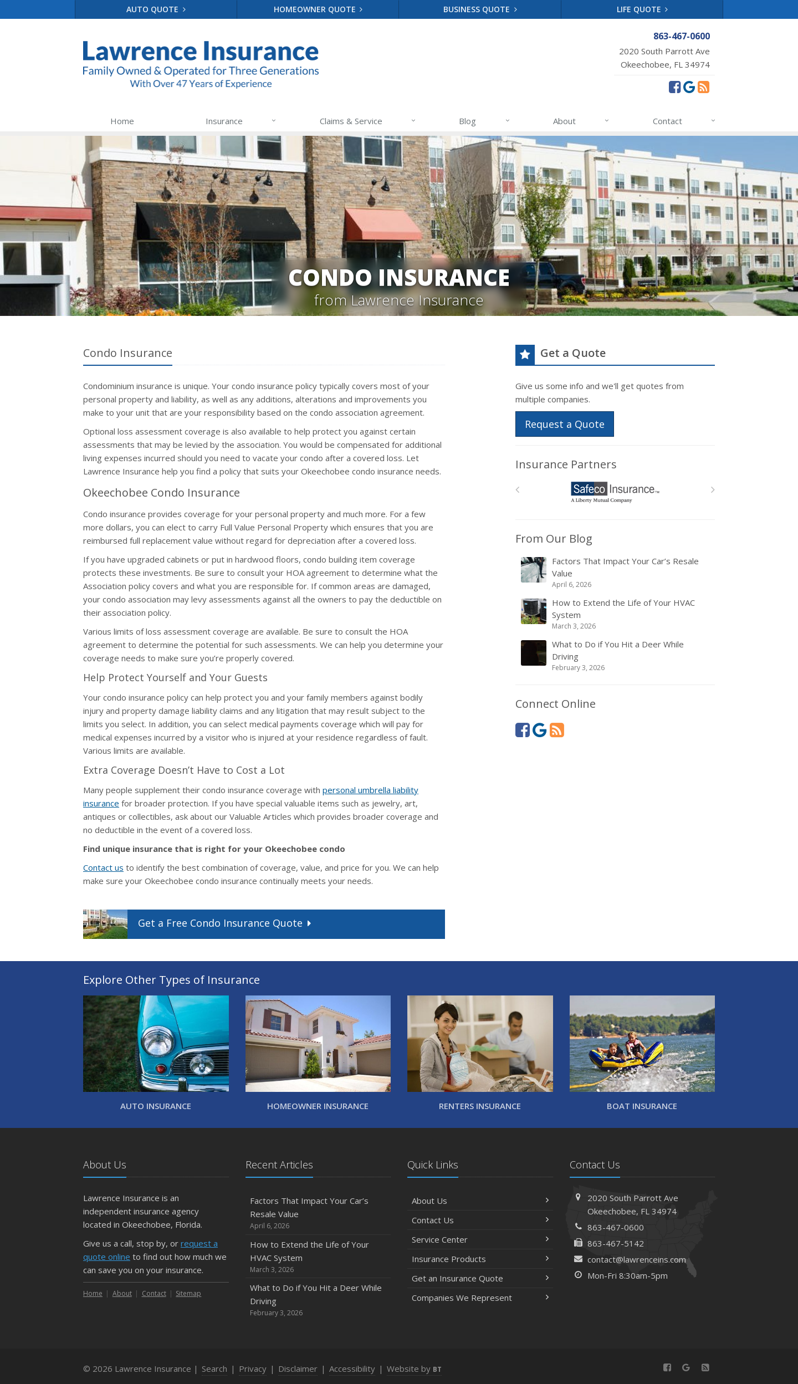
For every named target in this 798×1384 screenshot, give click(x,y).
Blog (484, 121)
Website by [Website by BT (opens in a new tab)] (414, 1368)
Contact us (103, 867)
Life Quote (642, 9)
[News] (703, 86)
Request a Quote (565, 424)
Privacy (253, 1368)
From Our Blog (553, 538)
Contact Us (480, 1219)
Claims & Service (368, 121)
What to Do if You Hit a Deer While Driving (616, 656)
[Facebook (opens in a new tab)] (675, 86)
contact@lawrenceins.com (636, 1259)
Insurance (241, 121)
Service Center (480, 1239)
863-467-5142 (615, 1243)
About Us (480, 1200)
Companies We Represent (480, 1297)
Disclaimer (298, 1368)
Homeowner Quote (318, 9)
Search (214, 1368)
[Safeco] (615, 492)
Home (122, 120)
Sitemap (188, 1293)
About (581, 121)
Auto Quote (156, 9)
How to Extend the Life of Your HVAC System (616, 614)
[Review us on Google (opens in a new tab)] (689, 86)
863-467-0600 (615, 1227)
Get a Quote (198, 924)
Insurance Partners (566, 464)
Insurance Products (480, 1258)
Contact (685, 121)
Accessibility (352, 1368)
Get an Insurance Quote (480, 1278)
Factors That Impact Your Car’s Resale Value (616, 572)
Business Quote (480, 9)
